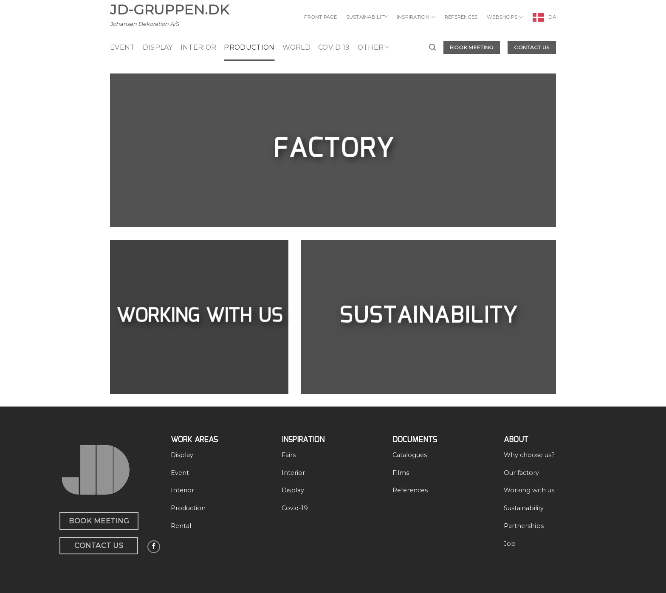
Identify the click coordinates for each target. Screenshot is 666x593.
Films (400, 473)
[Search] (432, 47)
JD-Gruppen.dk (169, 10)
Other (373, 47)
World (296, 47)
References (461, 17)
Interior (199, 47)
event (122, 47)
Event (180, 473)
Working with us (529, 490)
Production (188, 508)
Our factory (521, 473)
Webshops (505, 17)
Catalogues (409, 455)
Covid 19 (334, 47)
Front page (320, 17)
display (158, 47)
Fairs (289, 455)
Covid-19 (295, 508)
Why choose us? (529, 455)
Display (182, 455)
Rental (181, 526)
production (249, 47)
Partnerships (524, 526)
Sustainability (366, 17)
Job (510, 544)
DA (552, 17)
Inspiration (416, 17)
